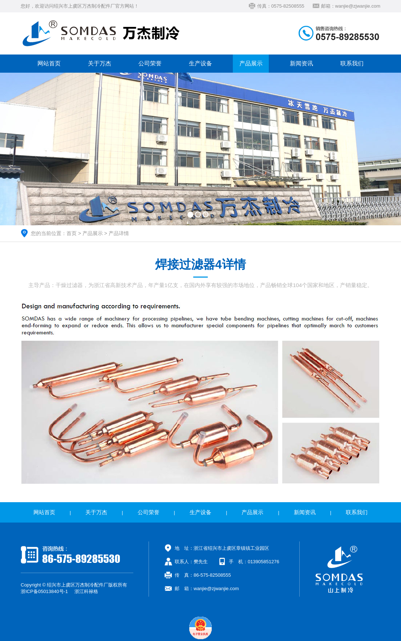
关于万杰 (99, 63)
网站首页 (49, 63)
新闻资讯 (301, 63)
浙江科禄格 (86, 591)
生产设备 (200, 63)
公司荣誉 (150, 63)
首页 (71, 233)
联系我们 (352, 63)
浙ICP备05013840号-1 (44, 591)
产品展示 (251, 63)
